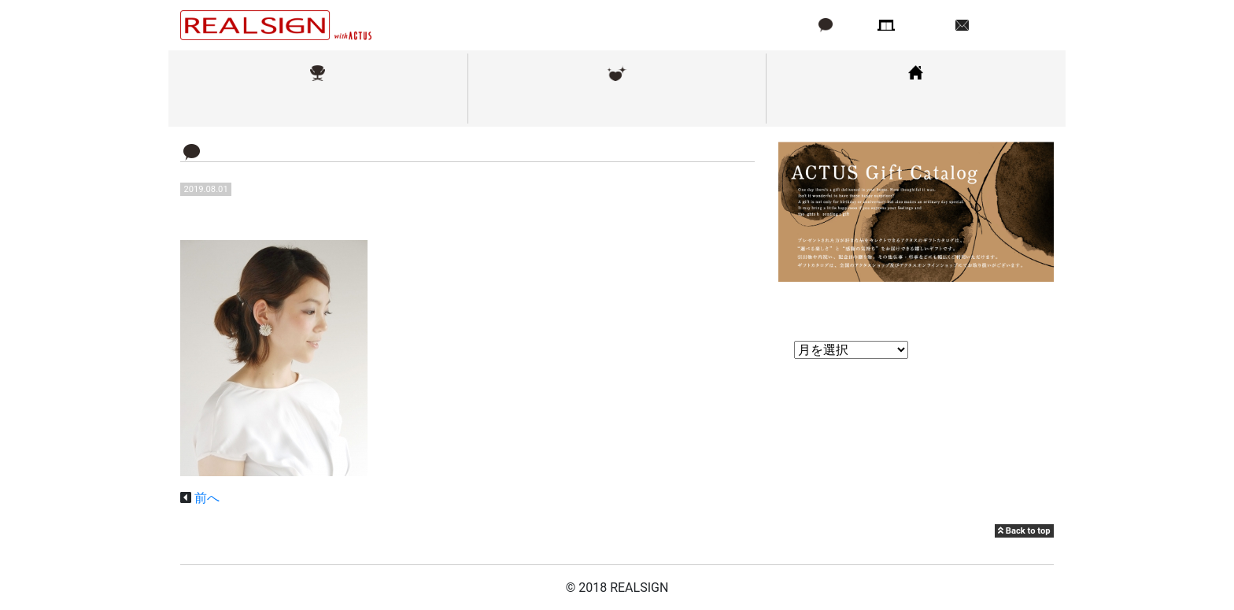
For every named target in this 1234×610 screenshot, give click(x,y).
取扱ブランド (317, 105)
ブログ (852, 24)
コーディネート (916, 105)
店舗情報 (924, 24)
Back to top (1024, 531)
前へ (207, 497)
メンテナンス (617, 105)
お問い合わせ (1009, 24)
